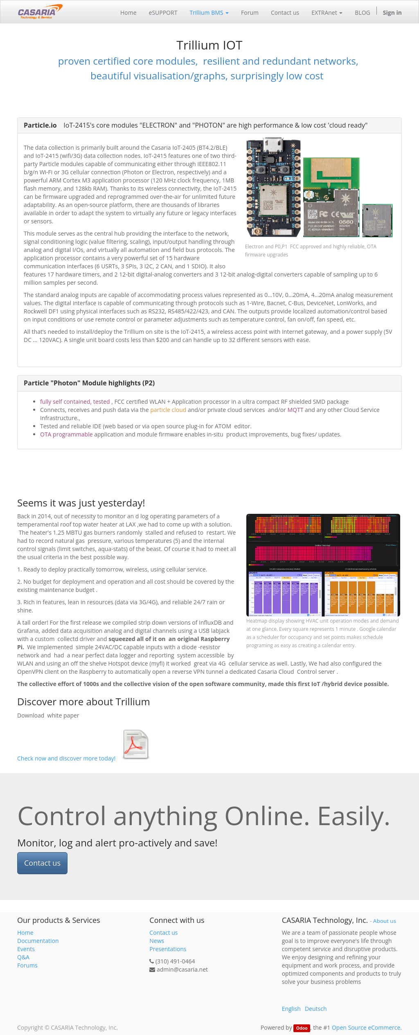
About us (384, 921)
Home (25, 932)
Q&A (23, 957)
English (291, 1009)
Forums (27, 965)
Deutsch (316, 1009)
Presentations (167, 949)
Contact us (42, 863)
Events (26, 949)
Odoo (302, 1028)
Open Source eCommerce (366, 1027)
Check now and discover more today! (66, 758)
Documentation (38, 941)
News (156, 941)
